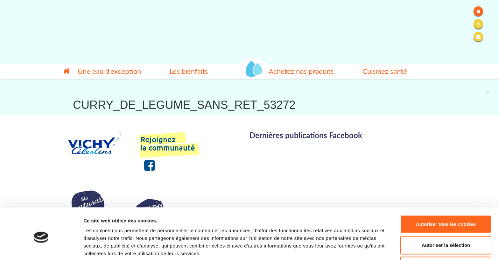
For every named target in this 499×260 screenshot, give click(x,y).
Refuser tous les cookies (446, 239)
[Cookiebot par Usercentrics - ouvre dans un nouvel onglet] (41, 247)
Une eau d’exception (109, 71)
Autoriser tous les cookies (446, 197)
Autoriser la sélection (446, 218)
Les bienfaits (189, 71)
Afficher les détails (350, 247)
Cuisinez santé (384, 71)
